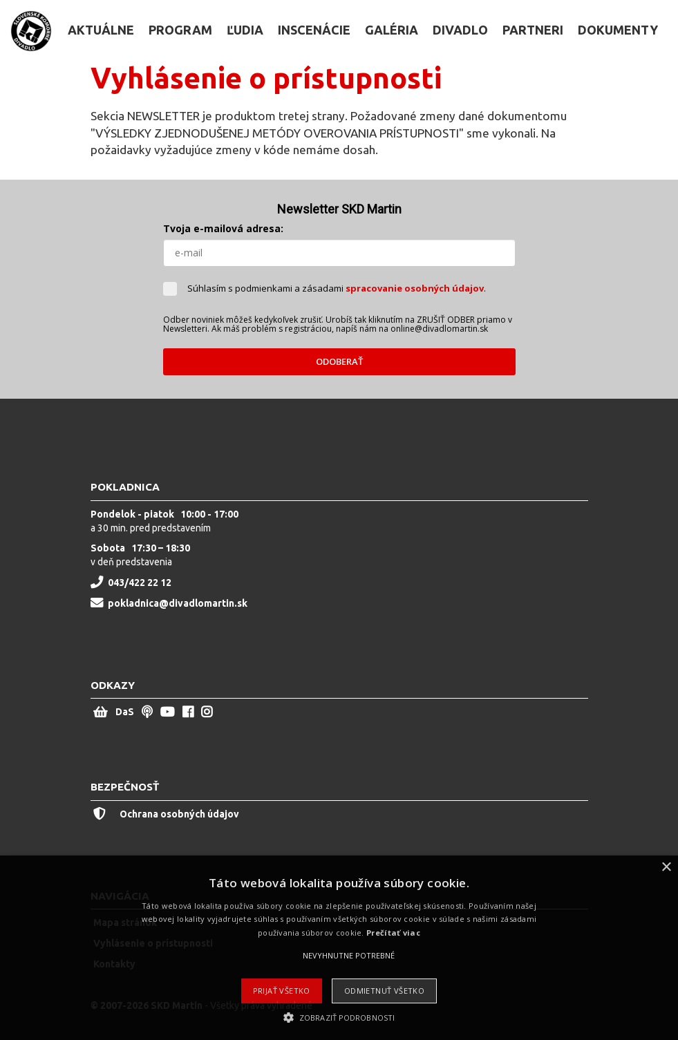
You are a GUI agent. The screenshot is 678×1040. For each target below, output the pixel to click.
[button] (339, 1016)
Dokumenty (618, 30)
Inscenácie (314, 30)
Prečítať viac (393, 932)
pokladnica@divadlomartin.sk (177, 603)
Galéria (391, 30)
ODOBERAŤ (339, 361)
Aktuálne (101, 30)
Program (180, 30)
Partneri (532, 30)
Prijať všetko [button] (281, 990)
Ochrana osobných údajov (166, 814)
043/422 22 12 (139, 582)
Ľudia (245, 30)
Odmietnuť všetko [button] (384, 990)
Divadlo (460, 30)
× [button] (666, 867)
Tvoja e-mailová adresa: (223, 228)
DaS (124, 711)
